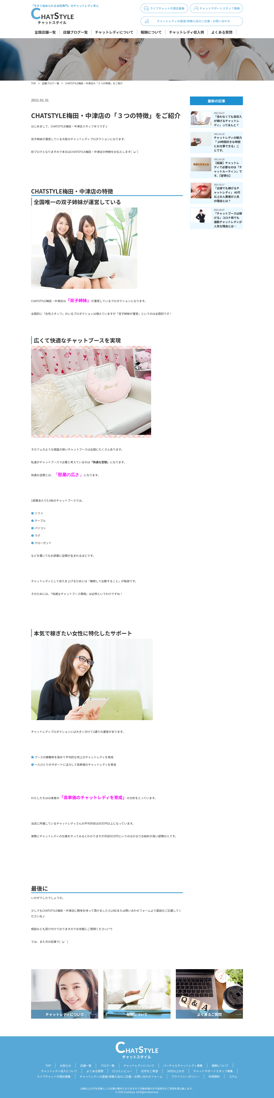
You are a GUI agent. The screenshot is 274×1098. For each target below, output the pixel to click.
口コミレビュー (122, 1070)
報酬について (151, 32)
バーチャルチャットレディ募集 (183, 1065)
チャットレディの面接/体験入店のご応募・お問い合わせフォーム (121, 1075)
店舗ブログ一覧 (75, 32)
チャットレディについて (114, 32)
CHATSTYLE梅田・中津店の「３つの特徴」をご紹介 (94, 83)
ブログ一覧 (107, 1065)
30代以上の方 (175, 1070)
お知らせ (65, 1065)
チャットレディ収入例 (186, 32)
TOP (33, 83)
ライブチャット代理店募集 (54, 1075)
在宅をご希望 (149, 1070)
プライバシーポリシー (185, 1075)
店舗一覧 (85, 1065)
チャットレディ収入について (59, 1070)
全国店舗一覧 (45, 32)
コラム (233, 1075)
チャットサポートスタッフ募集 (213, 1070)
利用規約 (214, 1075)
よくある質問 (222, 32)
